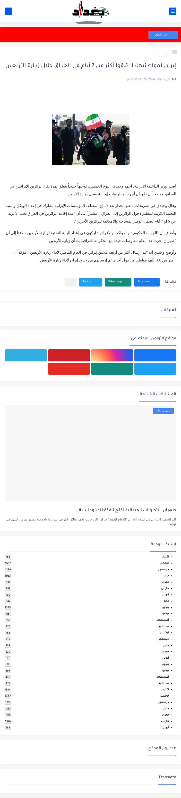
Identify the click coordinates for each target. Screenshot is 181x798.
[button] (147, 282)
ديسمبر (164, 569)
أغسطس (162, 620)
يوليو (165, 614)
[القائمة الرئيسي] (172, 11)
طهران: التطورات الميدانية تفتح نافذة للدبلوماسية (127, 510)
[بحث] (8, 11)
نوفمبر (164, 563)
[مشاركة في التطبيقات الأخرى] (71, 282)
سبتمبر (164, 626)
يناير (166, 576)
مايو (166, 601)
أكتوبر (165, 557)
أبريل (165, 595)
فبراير (165, 582)
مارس (165, 588)
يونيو (165, 607)
